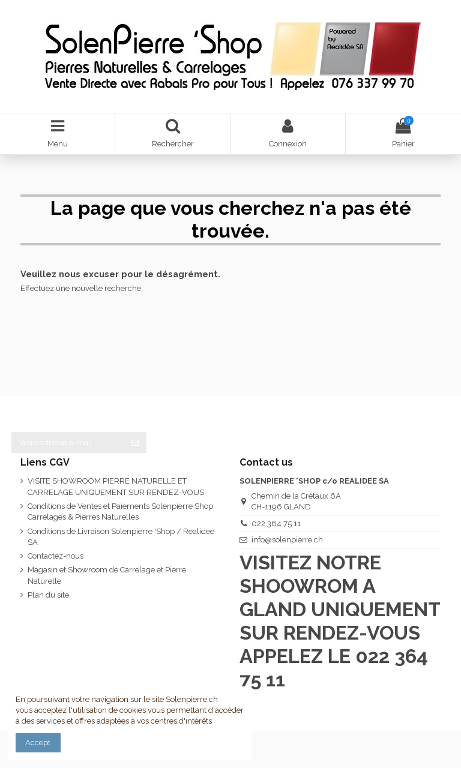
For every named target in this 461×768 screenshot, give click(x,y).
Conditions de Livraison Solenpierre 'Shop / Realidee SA (121, 537)
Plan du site (48, 594)
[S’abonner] (134, 442)
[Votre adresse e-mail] (67, 442)
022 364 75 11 (276, 523)
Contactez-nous (55, 555)
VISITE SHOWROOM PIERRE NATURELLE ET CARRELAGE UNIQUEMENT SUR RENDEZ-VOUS (116, 486)
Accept (37, 742)
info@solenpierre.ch (287, 539)
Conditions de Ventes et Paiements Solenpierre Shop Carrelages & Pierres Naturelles (120, 511)
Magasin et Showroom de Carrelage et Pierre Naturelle (107, 575)
